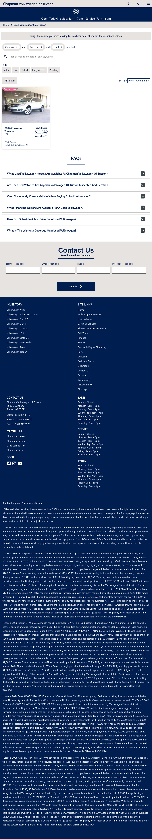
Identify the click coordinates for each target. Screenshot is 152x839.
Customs (82, 356)
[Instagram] (14, 463)
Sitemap (82, 389)
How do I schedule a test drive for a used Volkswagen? (76, 219)
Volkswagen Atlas (16, 309)
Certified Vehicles (87, 323)
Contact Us (84, 370)
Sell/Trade (83, 333)
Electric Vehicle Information (92, 328)
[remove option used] (57, 47)
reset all (70, 47)
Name (15, 263)
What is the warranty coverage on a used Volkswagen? (76, 230)
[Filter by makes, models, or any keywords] (76, 56)
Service (81, 342)
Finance (82, 337)
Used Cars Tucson (16, 445)
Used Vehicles (85, 319)
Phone (80, 263)
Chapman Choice (16, 436)
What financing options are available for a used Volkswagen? (76, 208)
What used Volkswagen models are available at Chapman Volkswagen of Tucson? (76, 173)
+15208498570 (21, 414)
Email (50, 263)
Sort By (123, 80)
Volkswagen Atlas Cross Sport (22, 314)
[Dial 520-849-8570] (138, 3)
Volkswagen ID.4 (15, 333)
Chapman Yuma (15, 450)
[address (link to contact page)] (128, 3)
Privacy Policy (85, 384)
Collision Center (86, 361)
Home (6, 24)
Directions (83, 365)
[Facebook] (8, 463)
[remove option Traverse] (36, 47)
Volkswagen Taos (16, 347)
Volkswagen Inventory (89, 314)
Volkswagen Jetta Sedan (19, 342)
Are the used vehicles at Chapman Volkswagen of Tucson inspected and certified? (76, 185)
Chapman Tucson (16, 440)
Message (122, 263)
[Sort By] (138, 80)
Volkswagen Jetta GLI (18, 337)
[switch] (148, 3)
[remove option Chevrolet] (12, 47)
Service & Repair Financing (92, 347)
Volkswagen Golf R (17, 323)
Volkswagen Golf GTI (17, 319)
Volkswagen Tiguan (17, 351)
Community (84, 379)
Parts (80, 351)
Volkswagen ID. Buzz (17, 328)
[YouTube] (20, 463)
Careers (82, 375)
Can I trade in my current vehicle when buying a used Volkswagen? (76, 196)
